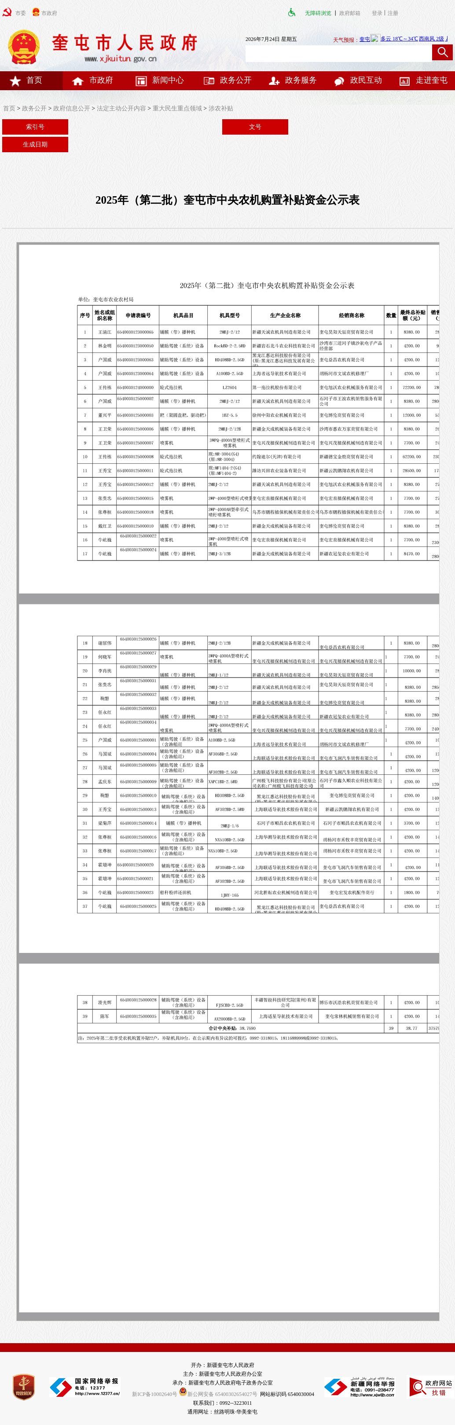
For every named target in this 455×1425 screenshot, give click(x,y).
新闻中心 (159, 80)
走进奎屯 (423, 80)
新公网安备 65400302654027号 (218, 1394)
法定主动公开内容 (121, 108)
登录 (377, 13)
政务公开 (227, 80)
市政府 (92, 80)
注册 (394, 13)
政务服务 (292, 80)
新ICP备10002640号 (154, 1394)
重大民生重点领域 (177, 108)
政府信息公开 (71, 108)
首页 (25, 80)
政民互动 (357, 80)
